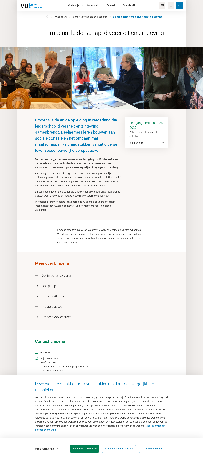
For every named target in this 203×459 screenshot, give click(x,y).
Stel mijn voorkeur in (152, 448)
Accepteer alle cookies (84, 448)
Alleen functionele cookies (119, 448)
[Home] (47, 16)
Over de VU (61, 16)
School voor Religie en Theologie (90, 16)
